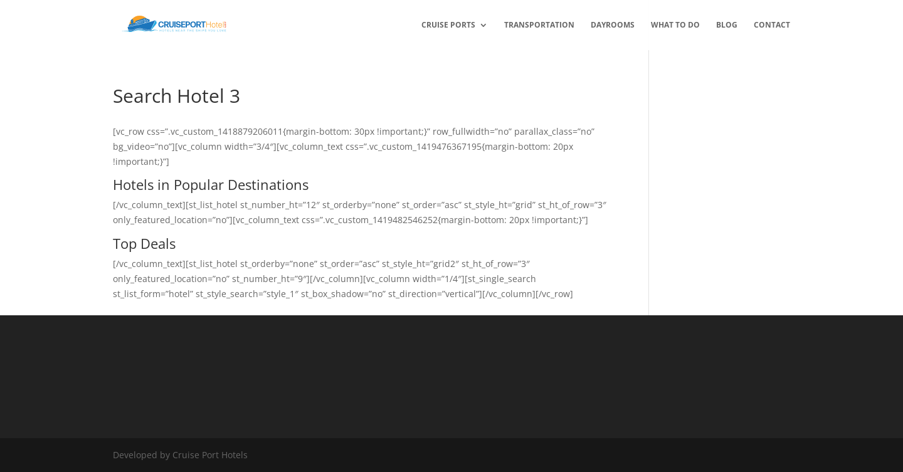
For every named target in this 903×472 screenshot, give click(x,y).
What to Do (675, 25)
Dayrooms (613, 25)
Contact (772, 25)
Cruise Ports (448, 25)
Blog (726, 25)
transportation (539, 25)
